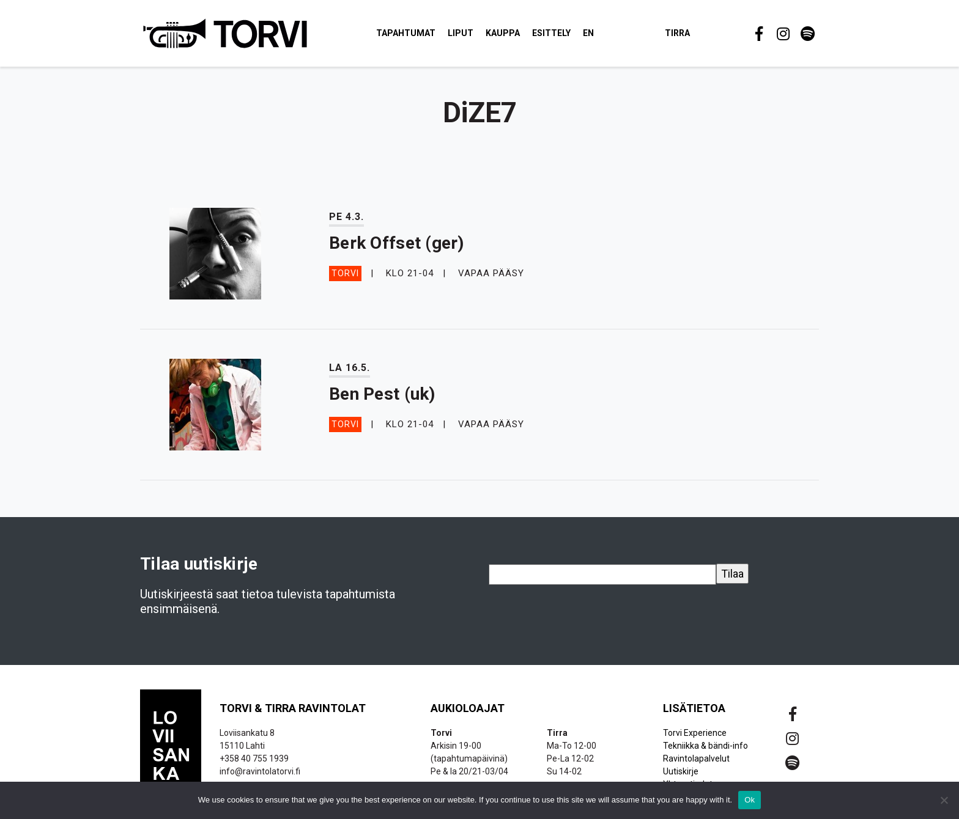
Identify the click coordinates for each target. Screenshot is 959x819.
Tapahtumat (406, 33)
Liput (461, 33)
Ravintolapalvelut (696, 759)
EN (588, 33)
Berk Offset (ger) (396, 243)
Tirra (678, 33)
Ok (749, 799)
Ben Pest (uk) (382, 394)
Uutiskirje (680, 772)
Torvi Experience (695, 733)
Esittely (552, 33)
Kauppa (503, 33)
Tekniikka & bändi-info (705, 746)
